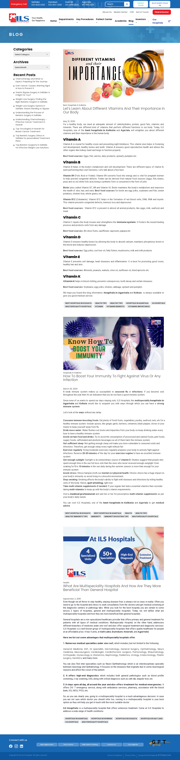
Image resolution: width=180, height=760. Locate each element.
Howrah (128, 631)
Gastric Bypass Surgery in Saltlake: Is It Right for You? (33, 94)
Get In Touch (142, 12)
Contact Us (111, 745)
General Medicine (73, 649)
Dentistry (77, 658)
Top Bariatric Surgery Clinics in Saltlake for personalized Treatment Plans (33, 138)
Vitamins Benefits (115, 306)
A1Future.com (164, 755)
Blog (131, 20)
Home (53, 20)
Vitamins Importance (139, 306)
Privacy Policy (130, 755)
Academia (120, 20)
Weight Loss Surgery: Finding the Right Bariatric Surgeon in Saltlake (31, 100)
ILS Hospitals (158, 303)
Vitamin (99, 306)
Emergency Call (19, 4)
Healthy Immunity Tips (76, 516)
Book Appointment (47, 745)
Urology (135, 655)
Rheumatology (156, 652)
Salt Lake (105, 631)
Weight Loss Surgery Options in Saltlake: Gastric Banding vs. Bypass (32, 107)
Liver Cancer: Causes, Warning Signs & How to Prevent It (33, 87)
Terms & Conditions (114, 755)
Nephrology (111, 655)
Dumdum (117, 631)
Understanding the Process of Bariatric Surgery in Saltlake (30, 114)
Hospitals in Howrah (101, 718)
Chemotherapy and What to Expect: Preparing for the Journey (31, 80)
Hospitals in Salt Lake (151, 718)
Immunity (96, 516)
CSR (132, 12)
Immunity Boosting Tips (116, 516)
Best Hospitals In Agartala (107, 513)
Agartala (143, 631)
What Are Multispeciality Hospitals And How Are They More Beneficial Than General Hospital (112, 588)
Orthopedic (69, 655)
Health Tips (100, 303)
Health (128, 513)
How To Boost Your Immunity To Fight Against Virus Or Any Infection (112, 378)
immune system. (126, 222)
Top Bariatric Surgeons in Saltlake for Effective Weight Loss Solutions (32, 146)
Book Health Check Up (160, 4)
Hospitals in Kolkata (72, 372)
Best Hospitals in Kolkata (74, 105)
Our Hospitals (157, 21)
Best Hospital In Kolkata (77, 513)
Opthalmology (148, 649)
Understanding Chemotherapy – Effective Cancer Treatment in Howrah (31, 122)
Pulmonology (139, 652)
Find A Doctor (162, 12)
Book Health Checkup (90, 745)
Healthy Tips (116, 303)
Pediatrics (124, 655)
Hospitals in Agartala (137, 303)
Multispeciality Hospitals (78, 306)
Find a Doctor (68, 745)
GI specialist (96, 649)
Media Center (121, 12)
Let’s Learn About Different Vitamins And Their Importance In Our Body (114, 110)
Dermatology (112, 649)
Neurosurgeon (82, 652)
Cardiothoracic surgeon (118, 652)
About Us (107, 12)
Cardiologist (97, 652)
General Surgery (130, 649)
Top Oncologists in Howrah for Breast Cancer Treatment (30, 130)
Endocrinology (148, 655)
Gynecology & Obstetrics (90, 655)
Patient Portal (141, 4)
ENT (86, 649)
